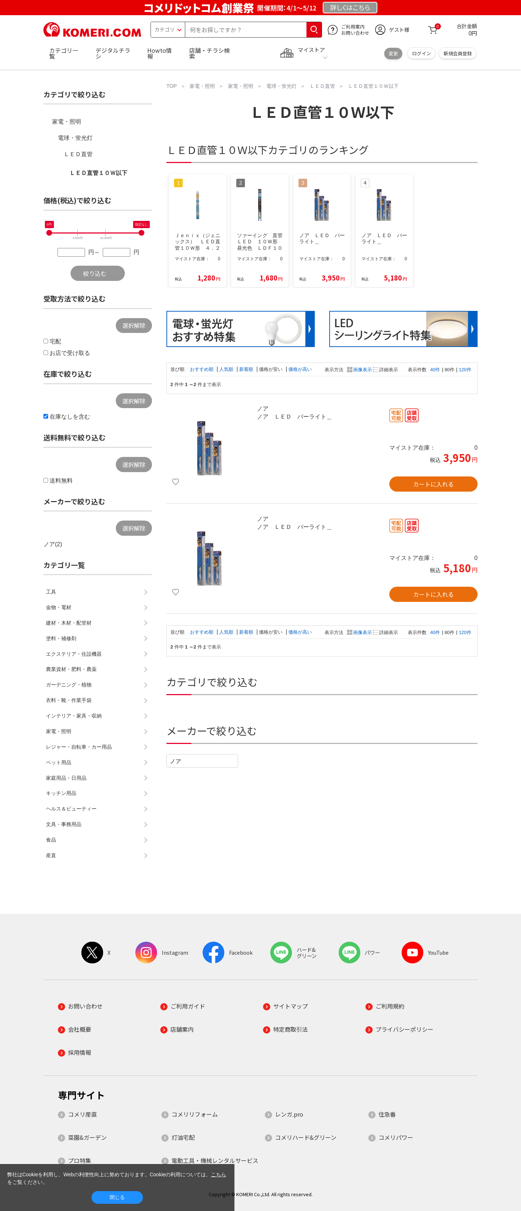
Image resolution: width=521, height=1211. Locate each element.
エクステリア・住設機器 (74, 654)
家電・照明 (66, 122)
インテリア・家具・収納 (74, 716)
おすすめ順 (202, 369)
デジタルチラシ (113, 53)
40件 (435, 369)
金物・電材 (58, 607)
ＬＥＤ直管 (78, 154)
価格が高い (300, 369)
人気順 (227, 369)
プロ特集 (79, 1160)
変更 (393, 53)
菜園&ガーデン (87, 1137)
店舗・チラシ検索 (209, 53)
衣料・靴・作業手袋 (69, 700)
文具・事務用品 (63, 824)
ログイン (421, 53)
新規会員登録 (458, 53)
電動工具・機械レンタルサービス (214, 1160)
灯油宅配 (183, 1137)
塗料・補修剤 (61, 638)
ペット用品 (58, 762)
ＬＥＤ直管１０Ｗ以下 (98, 173)
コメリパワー (395, 1137)
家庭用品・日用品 (66, 778)
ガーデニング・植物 (69, 685)
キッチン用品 (61, 793)
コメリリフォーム (194, 1114)
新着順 (247, 369)
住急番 (387, 1114)
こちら (218, 1174)
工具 (51, 592)
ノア (175, 761)
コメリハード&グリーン (305, 1137)
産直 (51, 855)
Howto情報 (159, 53)
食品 (51, 840)
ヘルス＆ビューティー (71, 809)
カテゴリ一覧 (63, 53)
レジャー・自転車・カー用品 (79, 747)
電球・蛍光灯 (75, 138)
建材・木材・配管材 (69, 623)
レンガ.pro (289, 1114)
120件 (465, 369)
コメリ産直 (82, 1114)
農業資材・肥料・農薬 (71, 669)
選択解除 (133, 325)
